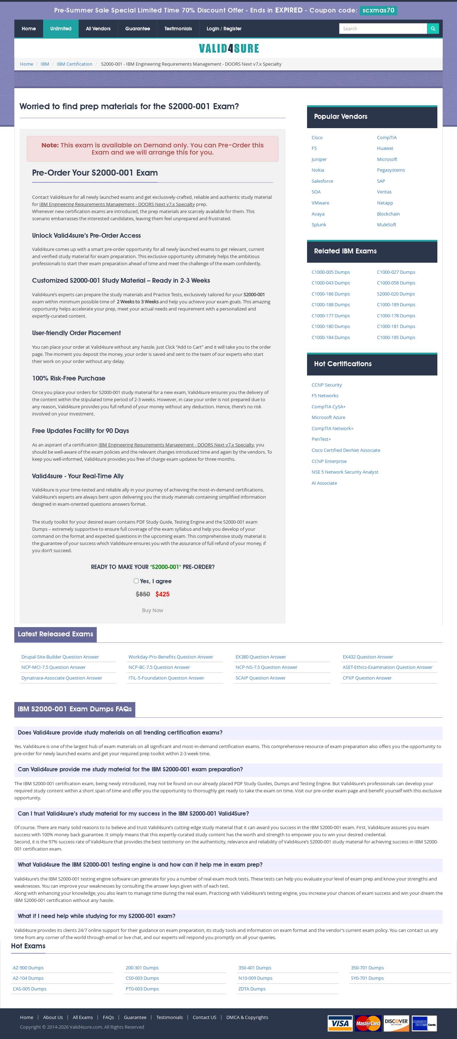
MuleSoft (386, 224)
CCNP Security (327, 385)
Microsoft (387, 159)
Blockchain (388, 214)
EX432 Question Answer (368, 657)
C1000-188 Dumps (331, 304)
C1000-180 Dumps (331, 326)
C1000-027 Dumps (396, 272)
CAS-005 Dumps (29, 988)
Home (29, 28)
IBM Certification (74, 64)
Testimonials (178, 28)
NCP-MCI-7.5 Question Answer (53, 667)
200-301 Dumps (142, 967)
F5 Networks (325, 395)
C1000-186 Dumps (331, 294)
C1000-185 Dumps (396, 337)
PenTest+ (321, 439)
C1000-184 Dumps (331, 337)
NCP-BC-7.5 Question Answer (159, 667)
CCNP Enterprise (329, 461)
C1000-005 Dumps (331, 272)
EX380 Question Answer (261, 657)
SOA (316, 191)
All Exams (83, 1017)
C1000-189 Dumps (396, 304)
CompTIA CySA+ (329, 406)
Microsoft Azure (328, 417)
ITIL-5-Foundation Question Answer (166, 678)
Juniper (319, 159)
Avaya (318, 214)
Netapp (385, 203)
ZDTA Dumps (252, 988)
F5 (314, 148)
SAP (381, 181)
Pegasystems (391, 170)
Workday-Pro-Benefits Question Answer (171, 657)
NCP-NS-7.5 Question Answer (266, 667)
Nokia (318, 170)
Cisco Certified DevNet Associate (346, 450)
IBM (45, 64)
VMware (320, 203)
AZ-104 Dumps (28, 978)
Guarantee (137, 28)
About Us (53, 1017)
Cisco (317, 137)
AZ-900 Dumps (28, 967)
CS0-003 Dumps (142, 978)
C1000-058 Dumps (396, 282)
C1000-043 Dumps (331, 282)
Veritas (384, 191)
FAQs (108, 1017)
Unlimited (60, 28)
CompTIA (387, 137)
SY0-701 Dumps (367, 978)
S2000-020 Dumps (396, 294)
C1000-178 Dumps (396, 315)
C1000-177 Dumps (331, 315)
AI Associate (324, 483)
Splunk (319, 224)
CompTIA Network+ (332, 428)
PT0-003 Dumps (142, 988)
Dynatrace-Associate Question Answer (61, 678)
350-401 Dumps (254, 967)
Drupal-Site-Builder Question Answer (60, 657)
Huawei (385, 148)
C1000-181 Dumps (396, 326)
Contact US (204, 1017)
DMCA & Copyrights (247, 1017)
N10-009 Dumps (255, 978)
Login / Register (224, 28)
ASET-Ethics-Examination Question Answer (387, 667)
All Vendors (98, 28)
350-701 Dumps (367, 967)
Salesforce (322, 181)
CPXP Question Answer (367, 678)
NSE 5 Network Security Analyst (345, 472)
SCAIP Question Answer (261, 678)
